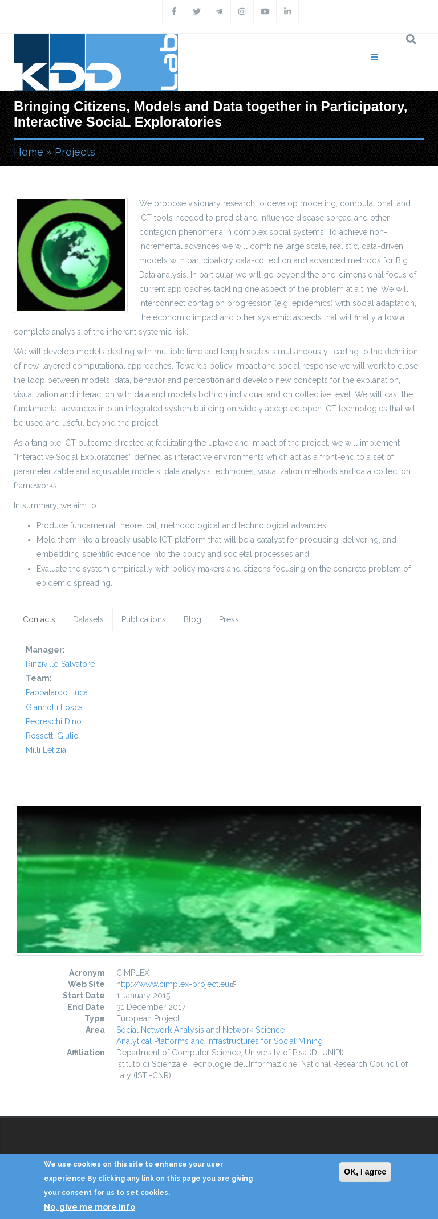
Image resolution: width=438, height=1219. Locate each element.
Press (229, 619)
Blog (192, 619)
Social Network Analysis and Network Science (200, 1029)
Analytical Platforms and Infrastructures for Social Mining (219, 1041)
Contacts (39, 619)
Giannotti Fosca (54, 707)
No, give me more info (89, 1207)
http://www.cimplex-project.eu (176, 984)
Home (28, 152)
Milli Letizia (46, 750)
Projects (75, 152)
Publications (143, 619)
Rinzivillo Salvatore (60, 663)
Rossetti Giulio (52, 735)
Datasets (88, 619)
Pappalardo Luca (57, 692)
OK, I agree (365, 1171)
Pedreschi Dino (54, 721)
